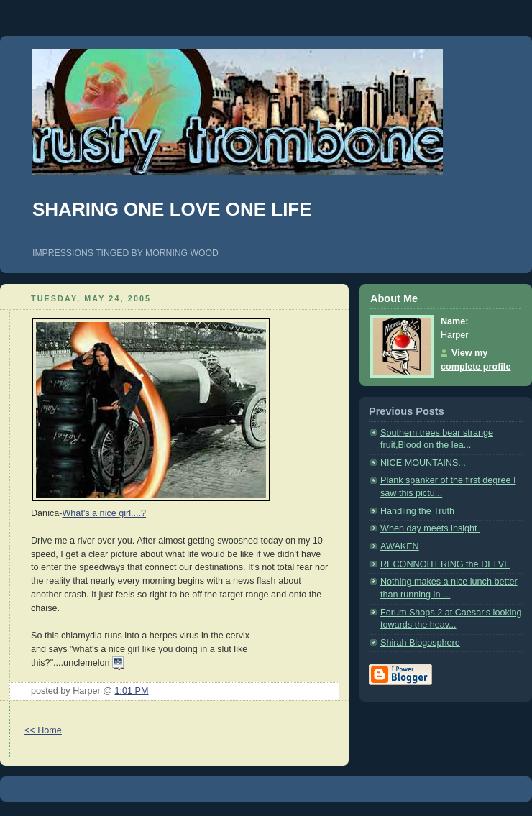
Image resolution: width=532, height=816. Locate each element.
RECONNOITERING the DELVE (445, 564)
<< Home (43, 730)
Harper (455, 335)
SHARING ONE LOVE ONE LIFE (172, 209)
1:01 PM (132, 691)
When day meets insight (430, 528)
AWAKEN (399, 546)
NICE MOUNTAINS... (423, 463)
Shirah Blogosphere (420, 643)
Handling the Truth (417, 511)
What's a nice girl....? (104, 513)
